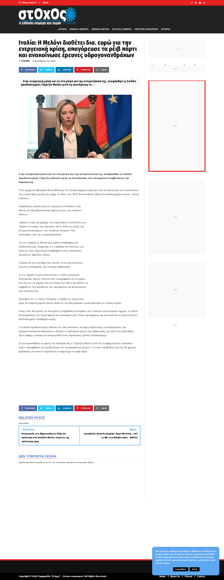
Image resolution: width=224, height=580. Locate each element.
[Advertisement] (114, 251)
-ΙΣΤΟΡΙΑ (165, 29)
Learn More (180, 569)
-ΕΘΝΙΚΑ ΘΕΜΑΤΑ (79, 29)
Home (162, 576)
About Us (175, 576)
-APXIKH (62, 29)
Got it (194, 569)
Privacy (188, 576)
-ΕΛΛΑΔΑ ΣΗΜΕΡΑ (122, 29)
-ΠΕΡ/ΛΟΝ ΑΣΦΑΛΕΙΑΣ (146, 29)
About (45, 2)
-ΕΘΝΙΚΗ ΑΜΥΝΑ (100, 29)
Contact (201, 576)
